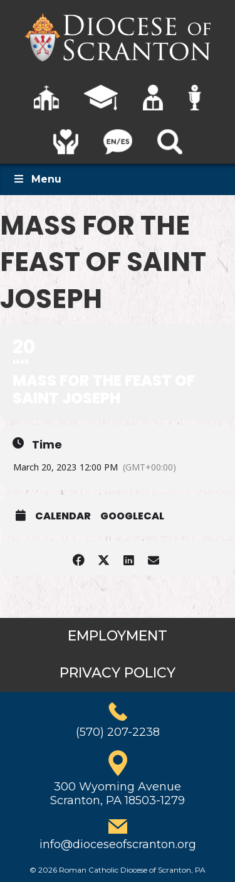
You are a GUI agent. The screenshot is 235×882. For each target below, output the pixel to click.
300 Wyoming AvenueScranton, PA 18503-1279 (117, 793)
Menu (37, 179)
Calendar (63, 516)
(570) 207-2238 (118, 732)
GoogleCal (132, 516)
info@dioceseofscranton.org (117, 844)
